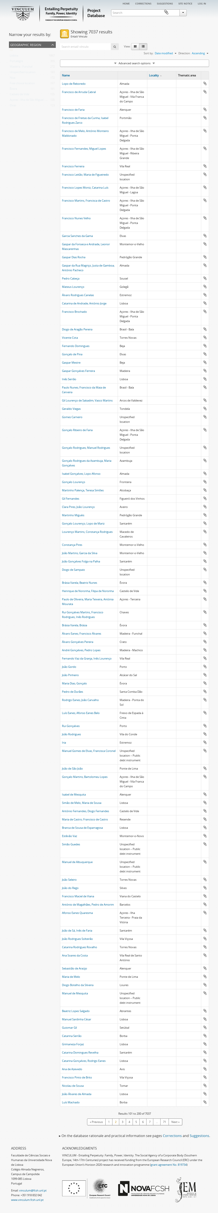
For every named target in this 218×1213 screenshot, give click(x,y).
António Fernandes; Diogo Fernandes (85, 811)
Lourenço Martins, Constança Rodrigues (87, 532)
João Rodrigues (71, 734)
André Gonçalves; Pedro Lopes (81, 650)
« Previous (96, 1122)
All (11, 51)
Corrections (143, 3)
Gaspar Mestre (71, 362)
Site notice (185, 3)
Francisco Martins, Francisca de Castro (86, 200)
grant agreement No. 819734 (169, 1165)
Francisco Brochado (74, 312)
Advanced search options (135, 63)
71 (164, 1122)
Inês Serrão (69, 379)
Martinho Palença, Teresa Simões (83, 490)
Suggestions (165, 3)
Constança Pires (72, 545)
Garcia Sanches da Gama (77, 236)
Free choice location (22, 84)
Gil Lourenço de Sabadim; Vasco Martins (87, 400)
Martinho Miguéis (73, 515)
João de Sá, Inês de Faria (77, 930)
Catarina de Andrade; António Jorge (84, 303)
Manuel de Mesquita (75, 993)
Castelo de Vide (19, 95)
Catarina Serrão (72, 1036)
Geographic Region (25, 44)
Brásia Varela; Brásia (74, 625)
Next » (175, 1122)
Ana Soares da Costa (75, 955)
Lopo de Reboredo (74, 84)
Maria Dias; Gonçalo (74, 683)
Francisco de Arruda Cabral (79, 92)
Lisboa (14, 56)
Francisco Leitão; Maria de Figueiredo (85, 174)
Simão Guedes (71, 844)
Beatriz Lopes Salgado (76, 1011)
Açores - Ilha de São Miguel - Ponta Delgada (37, 101)
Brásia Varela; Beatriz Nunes (79, 583)
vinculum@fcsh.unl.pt (33, 1190)
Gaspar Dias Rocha (73, 257)
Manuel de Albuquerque (77, 862)
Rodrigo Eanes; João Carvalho (80, 700)
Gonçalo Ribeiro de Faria (77, 430)
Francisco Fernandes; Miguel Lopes (84, 149)
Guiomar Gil (69, 1027)
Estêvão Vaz (69, 836)
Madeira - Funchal (21, 67)
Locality (154, 75)
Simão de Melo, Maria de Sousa (81, 803)
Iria (64, 742)
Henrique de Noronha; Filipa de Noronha (88, 591)
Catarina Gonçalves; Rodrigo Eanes (84, 1061)
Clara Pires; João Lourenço (78, 507)
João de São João (72, 768)
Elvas (13, 106)
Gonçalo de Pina (72, 354)
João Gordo (69, 667)
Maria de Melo (71, 977)
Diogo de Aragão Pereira (77, 329)
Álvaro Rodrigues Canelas (78, 295)
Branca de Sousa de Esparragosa (82, 828)
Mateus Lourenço (73, 287)
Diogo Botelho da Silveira (77, 985)
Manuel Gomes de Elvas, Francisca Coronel (89, 751)
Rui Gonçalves (71, 726)
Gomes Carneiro (72, 417)
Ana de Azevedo (72, 1069)
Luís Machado (71, 1102)
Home (126, 3)
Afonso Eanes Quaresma (77, 913)
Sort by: (148, 53)
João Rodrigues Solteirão (77, 939)
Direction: (184, 53)
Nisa (12, 78)
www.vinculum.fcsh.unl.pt (27, 1200)
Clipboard (203, 12)
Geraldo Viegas (71, 409)
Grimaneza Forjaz (73, 1044)
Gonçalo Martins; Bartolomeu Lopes (85, 777)
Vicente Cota (70, 338)
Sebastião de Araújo (74, 968)
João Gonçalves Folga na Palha (81, 561)
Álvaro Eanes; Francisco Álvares (81, 633)
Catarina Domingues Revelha (80, 1052)
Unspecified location (23, 73)
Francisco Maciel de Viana (78, 896)
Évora (13, 90)
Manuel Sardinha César (76, 1019)
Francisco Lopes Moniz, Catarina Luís (85, 187)
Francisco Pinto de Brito (77, 1077)
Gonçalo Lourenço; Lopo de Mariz (83, 523)
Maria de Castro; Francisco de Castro (85, 819)
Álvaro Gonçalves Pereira (77, 642)
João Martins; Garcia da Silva (79, 553)
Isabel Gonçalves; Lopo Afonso (81, 474)
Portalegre (16, 62)
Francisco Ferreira (73, 166)
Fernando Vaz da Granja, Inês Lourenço (87, 658)
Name (66, 75)
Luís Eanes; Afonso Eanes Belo (81, 713)
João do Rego (70, 888)
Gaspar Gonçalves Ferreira (78, 371)
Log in (202, 3)
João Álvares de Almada (76, 1094)
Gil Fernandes (70, 498)
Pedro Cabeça (70, 278)
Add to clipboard (205, 83)
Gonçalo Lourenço (73, 482)
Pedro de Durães (72, 692)
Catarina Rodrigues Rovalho (79, 947)
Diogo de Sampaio (73, 570)
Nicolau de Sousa (73, 1086)
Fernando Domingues (75, 346)
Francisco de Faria (73, 110)
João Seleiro (69, 880)
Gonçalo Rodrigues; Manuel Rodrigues (86, 448)
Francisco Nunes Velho (76, 218)
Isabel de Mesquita (74, 794)
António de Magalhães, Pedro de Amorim (88, 904)
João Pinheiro (70, 675)
